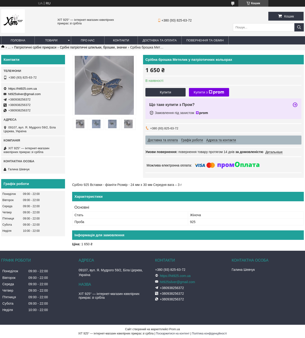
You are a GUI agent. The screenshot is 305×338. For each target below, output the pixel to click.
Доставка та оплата (160, 40)
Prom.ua (174, 329)
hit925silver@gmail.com (24, 94)
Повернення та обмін (205, 40)
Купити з (209, 92)
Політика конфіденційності (209, 333)
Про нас (88, 40)
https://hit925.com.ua (22, 88)
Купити (165, 92)
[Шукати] (299, 27)
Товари (51, 40)
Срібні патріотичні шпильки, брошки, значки (93, 47)
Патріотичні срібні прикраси (35, 47)
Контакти (121, 40)
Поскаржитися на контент (172, 333)
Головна (18, 40)
